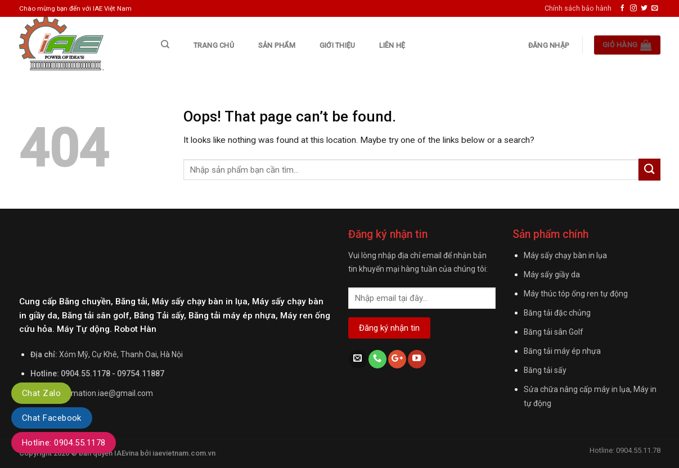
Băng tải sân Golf (553, 331)
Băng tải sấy (545, 370)
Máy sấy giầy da (552, 274)
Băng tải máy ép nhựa (562, 351)
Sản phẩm (276, 45)
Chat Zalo (41, 393)
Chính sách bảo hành (578, 8)
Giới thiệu (337, 45)
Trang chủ (214, 45)
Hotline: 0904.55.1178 (63, 443)
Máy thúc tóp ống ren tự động (576, 293)
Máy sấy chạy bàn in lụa (565, 255)
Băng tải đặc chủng (557, 312)
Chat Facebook (52, 418)
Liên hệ (392, 45)
